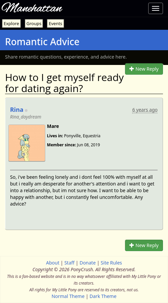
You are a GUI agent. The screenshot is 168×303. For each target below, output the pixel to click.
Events (55, 23)
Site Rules (111, 262)
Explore (11, 23)
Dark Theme (103, 296)
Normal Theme (68, 296)
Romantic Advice (42, 41)
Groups (34, 23)
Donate (87, 262)
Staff (69, 262)
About (52, 262)
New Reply (144, 69)
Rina (16, 109)
